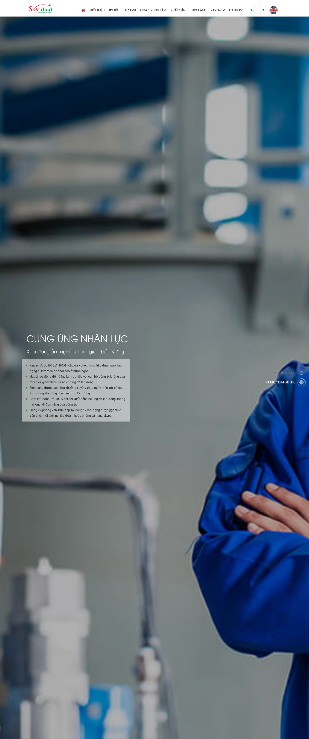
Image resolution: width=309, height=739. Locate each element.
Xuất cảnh (179, 10)
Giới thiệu (97, 10)
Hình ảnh (199, 10)
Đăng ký (235, 10)
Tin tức (114, 10)
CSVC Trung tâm (153, 10)
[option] (154, 378)
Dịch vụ (130, 10)
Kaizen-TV (218, 10)
